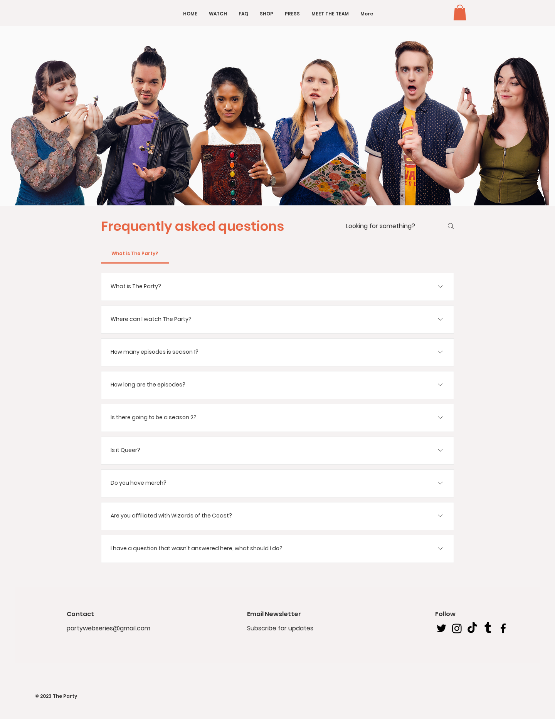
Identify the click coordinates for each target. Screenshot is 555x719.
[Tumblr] (487, 628)
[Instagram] (457, 628)
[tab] (135, 254)
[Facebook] (503, 628)
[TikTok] (472, 628)
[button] (459, 12)
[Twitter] (441, 628)
